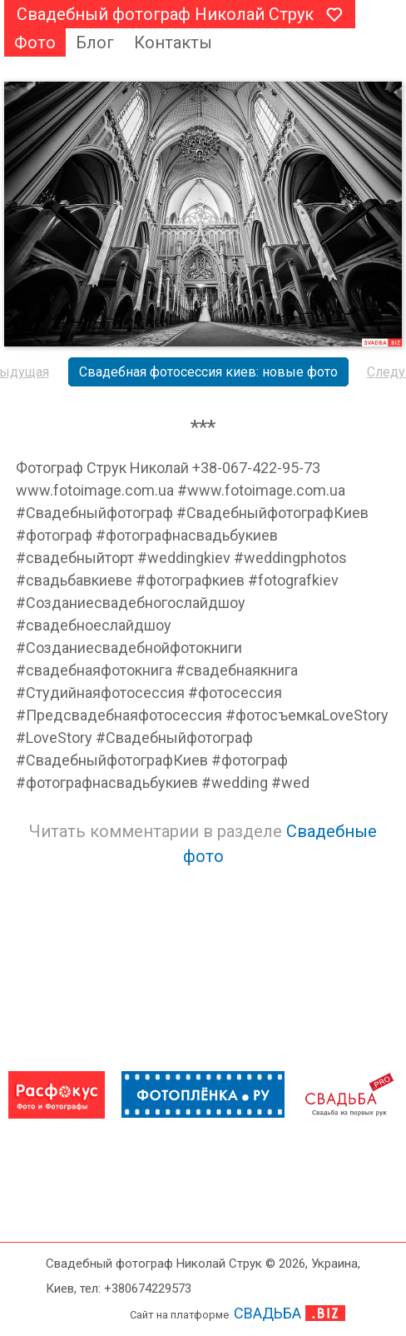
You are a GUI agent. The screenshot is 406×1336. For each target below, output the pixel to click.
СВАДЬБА (267, 1313)
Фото (35, 42)
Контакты (173, 42)
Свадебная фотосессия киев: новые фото (208, 372)
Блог (95, 42)
